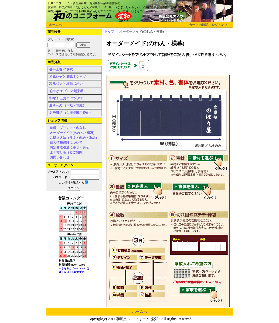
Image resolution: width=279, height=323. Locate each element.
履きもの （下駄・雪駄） (67, 105)
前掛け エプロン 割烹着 (66, 91)
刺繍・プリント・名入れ (68, 128)
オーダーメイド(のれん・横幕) (72, 133)
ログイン (73, 188)
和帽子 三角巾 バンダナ (66, 98)
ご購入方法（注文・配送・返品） (74, 137)
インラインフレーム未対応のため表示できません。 (74, 238)
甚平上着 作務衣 (61, 69)
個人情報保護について (66, 142)
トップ (109, 31)
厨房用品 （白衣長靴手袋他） (70, 113)
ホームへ (55, 25)
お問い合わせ (59, 157)
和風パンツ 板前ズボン (66, 84)
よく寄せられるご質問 (66, 152)
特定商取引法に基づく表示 (69, 147)
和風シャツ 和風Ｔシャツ (67, 76)
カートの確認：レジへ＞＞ (208, 25)
